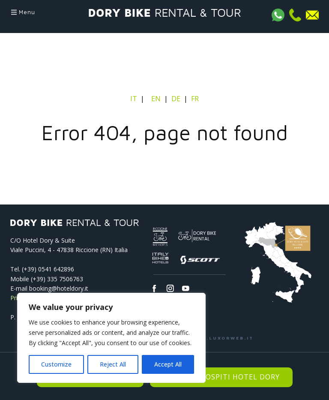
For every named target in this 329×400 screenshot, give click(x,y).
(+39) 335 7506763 (57, 279)
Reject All (113, 364)
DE (175, 98)
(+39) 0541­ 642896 (48, 269)
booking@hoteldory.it (58, 288)
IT (134, 98)
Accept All (168, 364)
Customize (56, 364)
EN (156, 98)
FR (195, 98)
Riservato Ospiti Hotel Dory (221, 377)
